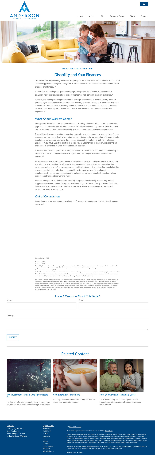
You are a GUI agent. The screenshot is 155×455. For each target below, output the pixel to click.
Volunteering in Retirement (66, 394)
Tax (44, 438)
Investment (47, 431)
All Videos (46, 449)
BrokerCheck (108, 430)
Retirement (47, 428)
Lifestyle (46, 444)
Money (45, 441)
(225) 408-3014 (18, 429)
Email (81, 300)
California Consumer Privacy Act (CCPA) (128, 446)
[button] (80, 16)
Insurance (46, 436)
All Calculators (48, 451)
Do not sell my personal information (111, 448)
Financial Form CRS (75, 427)
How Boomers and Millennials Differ (117, 394)
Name (9, 300)
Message (11, 316)
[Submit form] (13, 337)
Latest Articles (48, 446)
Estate (45, 433)
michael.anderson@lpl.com (17, 436)
